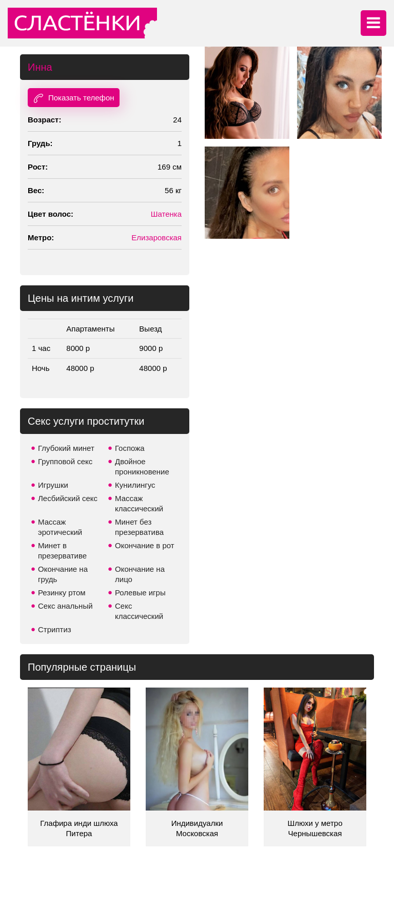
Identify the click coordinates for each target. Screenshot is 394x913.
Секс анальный (65, 605)
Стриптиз (54, 629)
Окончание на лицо (140, 574)
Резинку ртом (62, 592)
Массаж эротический (60, 526)
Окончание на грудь (63, 574)
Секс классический (139, 610)
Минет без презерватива (139, 526)
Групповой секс (65, 461)
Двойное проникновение (142, 466)
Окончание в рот (144, 545)
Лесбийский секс (67, 498)
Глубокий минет (66, 448)
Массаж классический (139, 503)
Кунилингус (135, 485)
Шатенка (166, 214)
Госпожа (130, 448)
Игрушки (53, 485)
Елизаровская (156, 237)
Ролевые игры (140, 592)
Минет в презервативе (62, 550)
